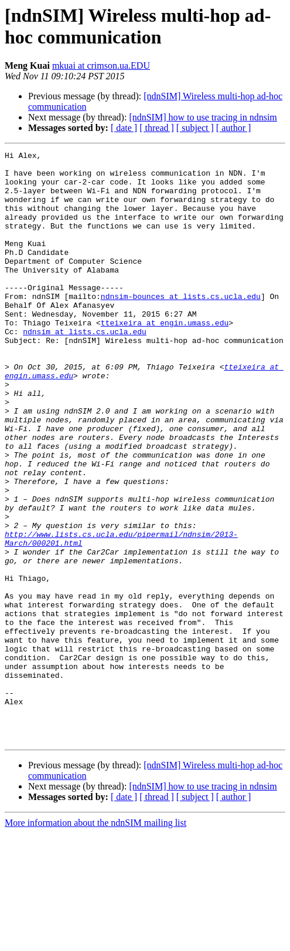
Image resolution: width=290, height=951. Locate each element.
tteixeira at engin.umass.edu (164, 357)
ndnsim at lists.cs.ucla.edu (84, 368)
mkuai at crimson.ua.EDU (101, 65)
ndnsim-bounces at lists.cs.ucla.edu (181, 326)
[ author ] (233, 128)
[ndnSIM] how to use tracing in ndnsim (203, 117)
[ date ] (124, 128)
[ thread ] (156, 128)
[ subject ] (195, 128)
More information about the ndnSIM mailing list (95, 941)
